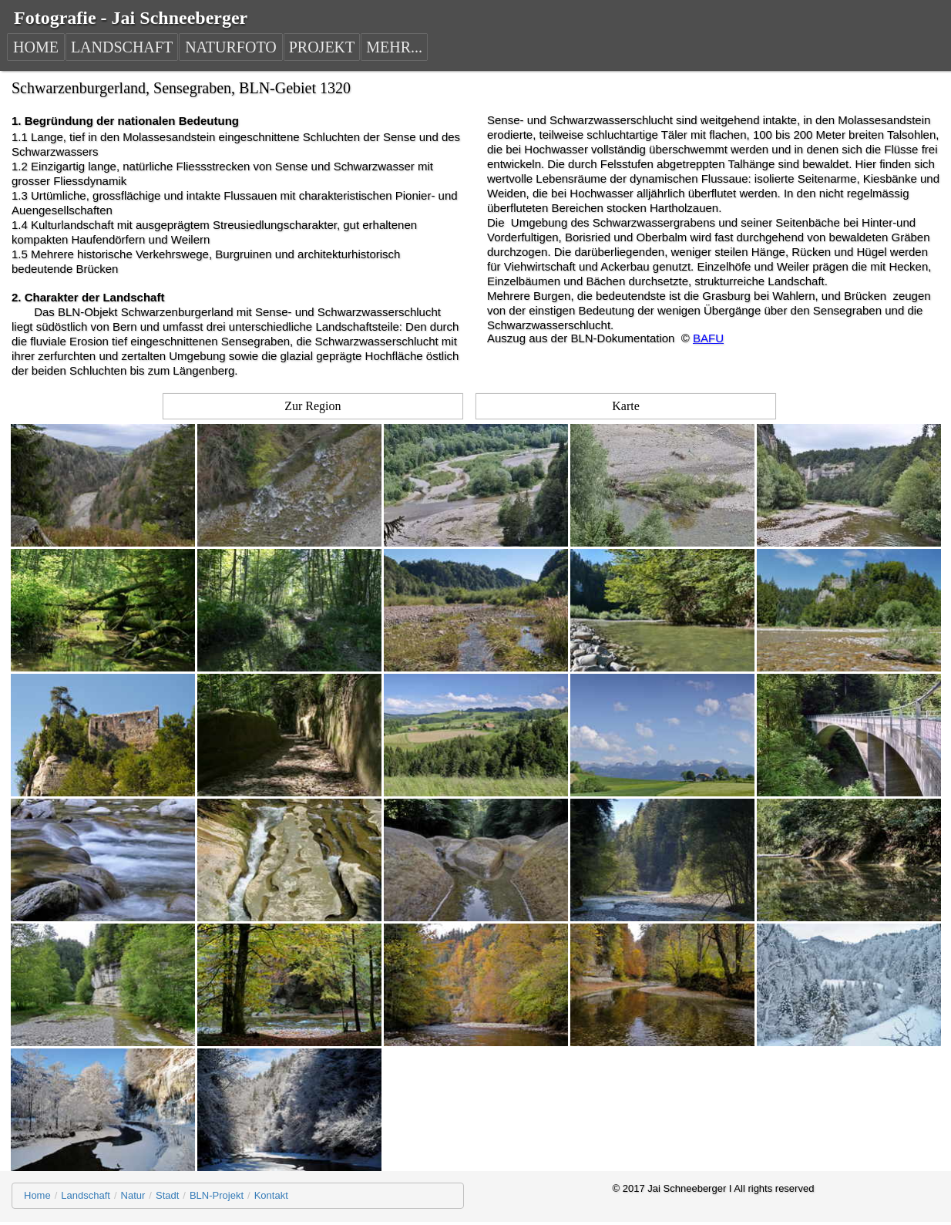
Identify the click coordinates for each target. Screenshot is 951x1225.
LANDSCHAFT (122, 47)
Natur (133, 1195)
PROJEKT (322, 47)
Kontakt (271, 1195)
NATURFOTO (231, 47)
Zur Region (312, 405)
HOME (36, 47)
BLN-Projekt (217, 1195)
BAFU (708, 338)
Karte (626, 405)
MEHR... (394, 47)
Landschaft (85, 1195)
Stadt (167, 1195)
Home (37, 1195)
